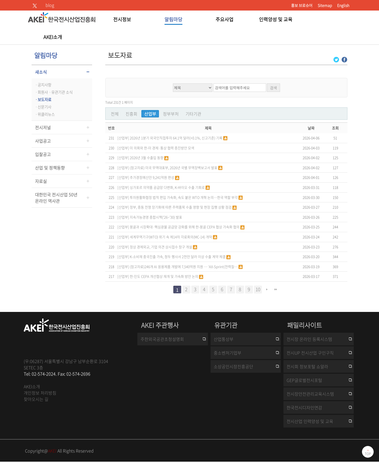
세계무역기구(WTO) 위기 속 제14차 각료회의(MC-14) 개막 (171, 236)
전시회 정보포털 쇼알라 (307, 366)
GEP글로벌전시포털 (304, 380)
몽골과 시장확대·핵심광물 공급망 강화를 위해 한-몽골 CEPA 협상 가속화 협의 (185, 226)
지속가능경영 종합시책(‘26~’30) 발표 (156, 217)
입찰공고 (43, 154)
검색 (273, 87)
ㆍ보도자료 (42, 99)
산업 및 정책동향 (50, 168)
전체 (115, 114)
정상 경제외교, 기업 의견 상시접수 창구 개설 (161, 246)
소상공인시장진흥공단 (233, 366)
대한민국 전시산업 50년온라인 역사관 (56, 197)
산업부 (150, 114)
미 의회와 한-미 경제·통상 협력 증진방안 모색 (162, 147)
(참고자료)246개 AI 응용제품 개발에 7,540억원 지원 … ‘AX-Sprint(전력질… (184, 266)
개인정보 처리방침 (40, 393)
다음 (267, 289)
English (343, 5)
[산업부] (123, 137)
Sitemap (325, 5)
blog (50, 5)
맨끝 (276, 289)
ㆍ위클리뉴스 (44, 114)
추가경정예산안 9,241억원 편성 (152, 177)
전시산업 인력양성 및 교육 (310, 421)
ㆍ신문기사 (42, 107)
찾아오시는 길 (36, 399)
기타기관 (193, 114)
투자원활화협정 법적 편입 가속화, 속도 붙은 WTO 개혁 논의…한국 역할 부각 (184, 197)
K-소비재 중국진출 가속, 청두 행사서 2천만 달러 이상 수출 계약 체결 (178, 256)
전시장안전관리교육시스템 (310, 394)
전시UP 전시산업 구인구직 (310, 353)
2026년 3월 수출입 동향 (147, 157)
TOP (368, 453)
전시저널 (43, 127)
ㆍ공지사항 (42, 85)
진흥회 (131, 114)
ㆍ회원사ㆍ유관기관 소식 (53, 92)
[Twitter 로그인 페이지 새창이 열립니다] (336, 59)
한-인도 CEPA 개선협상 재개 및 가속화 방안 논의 (164, 276)
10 (258, 289)
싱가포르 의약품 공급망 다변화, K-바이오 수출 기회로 (168, 187)
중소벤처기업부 (227, 353)
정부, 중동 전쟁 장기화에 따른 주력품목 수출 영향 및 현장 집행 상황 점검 (181, 207)
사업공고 (43, 141)
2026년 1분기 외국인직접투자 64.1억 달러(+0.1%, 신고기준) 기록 (176, 137)
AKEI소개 (32, 386)
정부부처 (171, 114)
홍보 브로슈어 (301, 5)
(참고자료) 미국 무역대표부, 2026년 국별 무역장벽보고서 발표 (174, 167)
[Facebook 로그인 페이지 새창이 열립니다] (344, 59)
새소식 (41, 72)
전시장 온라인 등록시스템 (309, 339)
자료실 (41, 181)
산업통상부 (223, 339)
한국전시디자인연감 (304, 407)
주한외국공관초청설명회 (162, 339)
